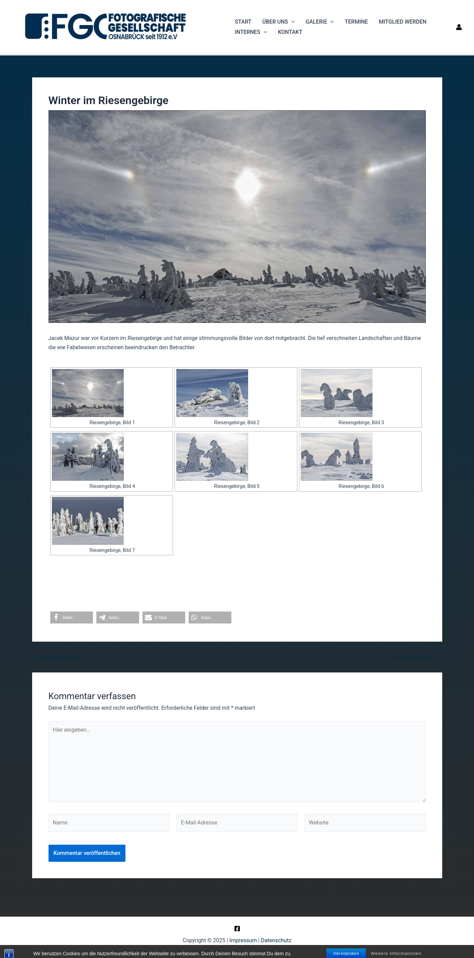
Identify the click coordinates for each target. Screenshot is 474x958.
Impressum (243, 940)
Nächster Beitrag (417, 657)
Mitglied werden (402, 21)
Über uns (278, 22)
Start (243, 21)
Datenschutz (276, 940)
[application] (291, 22)
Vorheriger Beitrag (58, 657)
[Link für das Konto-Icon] (459, 27)
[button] (71, 617)
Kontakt (290, 32)
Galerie (320, 22)
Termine (356, 21)
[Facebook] (237, 928)
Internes (251, 32)
